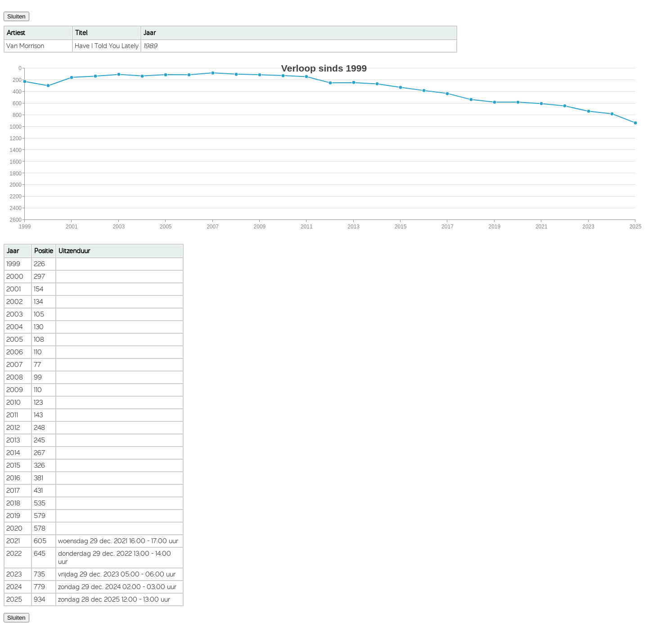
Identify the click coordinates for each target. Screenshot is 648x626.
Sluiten (16, 16)
